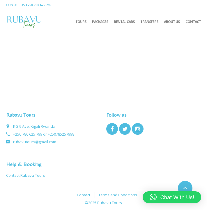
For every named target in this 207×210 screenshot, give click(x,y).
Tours (80, 21)
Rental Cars (124, 21)
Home (174, 5)
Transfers (149, 21)
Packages (100, 21)
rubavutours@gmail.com (34, 141)
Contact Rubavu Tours (25, 175)
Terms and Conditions (117, 194)
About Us (172, 21)
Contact (193, 21)
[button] (172, 197)
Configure (192, 5)
